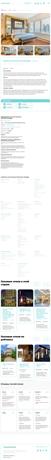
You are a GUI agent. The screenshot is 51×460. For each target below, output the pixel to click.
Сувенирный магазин (22, 230)
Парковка (36, 216)
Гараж (35, 215)
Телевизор (36, 191)
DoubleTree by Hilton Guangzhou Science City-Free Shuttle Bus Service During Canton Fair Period (8, 313)
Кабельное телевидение (39, 185)
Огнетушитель (21, 220)
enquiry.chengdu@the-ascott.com (13, 126)
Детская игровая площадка (6, 203)
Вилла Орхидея (8, 364)
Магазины (20, 218)
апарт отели (7, 120)
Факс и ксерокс (21, 183)
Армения (40, 369)
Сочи (11, 368)
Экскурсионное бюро (5, 265)
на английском (4, 239)
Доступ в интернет (38, 204)
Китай (6, 68)
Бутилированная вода (22, 239)
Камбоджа (23, 369)
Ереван (46, 369)
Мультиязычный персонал (6, 237)
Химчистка (20, 274)
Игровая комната (4, 207)
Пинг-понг (36, 239)
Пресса (19, 226)
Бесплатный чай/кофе (22, 237)
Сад (18, 227)
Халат (35, 195)
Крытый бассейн (4, 182)
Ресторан (20, 245)
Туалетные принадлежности (40, 193)
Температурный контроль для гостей (8, 255)
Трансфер (36, 253)
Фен (35, 194)
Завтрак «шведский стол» (23, 241)
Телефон (19, 270)
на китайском (3, 240)
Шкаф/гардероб (37, 197)
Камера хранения (21, 266)
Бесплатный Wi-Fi (38, 203)
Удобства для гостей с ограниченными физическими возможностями (24, 208)
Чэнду (11, 68)
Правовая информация (9, 455)
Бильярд (36, 237)
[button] (49, 50)
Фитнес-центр (21, 255)
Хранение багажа (21, 276)
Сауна (2, 218)
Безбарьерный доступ (22, 203)
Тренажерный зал (21, 254)
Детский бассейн (4, 204)
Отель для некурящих (22, 222)
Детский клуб (4, 205)
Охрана (19, 224)
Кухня (19, 243)
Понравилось (6, 63)
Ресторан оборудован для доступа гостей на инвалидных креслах (25, 205)
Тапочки (36, 190)
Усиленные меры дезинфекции (7, 259)
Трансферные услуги (38, 254)
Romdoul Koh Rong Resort (24, 364)
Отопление (20, 223)
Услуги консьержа (21, 273)
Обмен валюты (21, 219)
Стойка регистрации (22, 228)
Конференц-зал (21, 182)
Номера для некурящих (39, 186)
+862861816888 (10, 124)
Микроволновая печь (22, 244)
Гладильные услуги (21, 265)
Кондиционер (20, 215)
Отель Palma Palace (40, 364)
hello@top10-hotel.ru (29, 3)
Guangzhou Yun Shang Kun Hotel (25, 309)
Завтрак (19, 240)
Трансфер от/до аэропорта (40, 255)
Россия (6, 368)
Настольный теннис (22, 253)
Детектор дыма (37, 181)
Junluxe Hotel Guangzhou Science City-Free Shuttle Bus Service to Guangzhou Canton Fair (42, 313)
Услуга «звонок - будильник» (23, 272)
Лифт (19, 216)
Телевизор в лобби (22, 231)
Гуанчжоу (11, 323)
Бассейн (2, 181)
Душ (35, 182)
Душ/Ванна (36, 183)
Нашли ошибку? (7, 457)
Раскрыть (20, 401)
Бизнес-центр (20, 181)
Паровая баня (4, 216)
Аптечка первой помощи (6, 215)
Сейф (19, 269)
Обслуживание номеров (39, 187)
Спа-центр (3, 219)
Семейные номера (38, 189)
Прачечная (20, 268)
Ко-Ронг (23, 371)
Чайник (19, 247)
